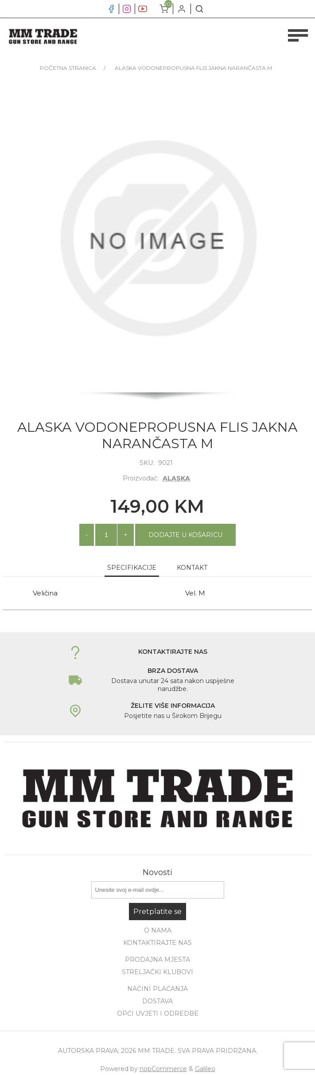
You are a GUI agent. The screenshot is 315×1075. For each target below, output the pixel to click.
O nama (157, 930)
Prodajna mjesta (157, 960)
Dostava (157, 1001)
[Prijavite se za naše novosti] (157, 889)
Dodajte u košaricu (185, 535)
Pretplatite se (157, 911)
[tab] (132, 568)
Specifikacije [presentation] (131, 568)
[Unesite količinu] (106, 535)
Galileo (205, 1069)
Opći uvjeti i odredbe (157, 1013)
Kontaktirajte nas (157, 943)
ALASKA (176, 478)
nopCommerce (163, 1069)
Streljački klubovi (157, 972)
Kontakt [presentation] (192, 568)
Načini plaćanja (157, 989)
